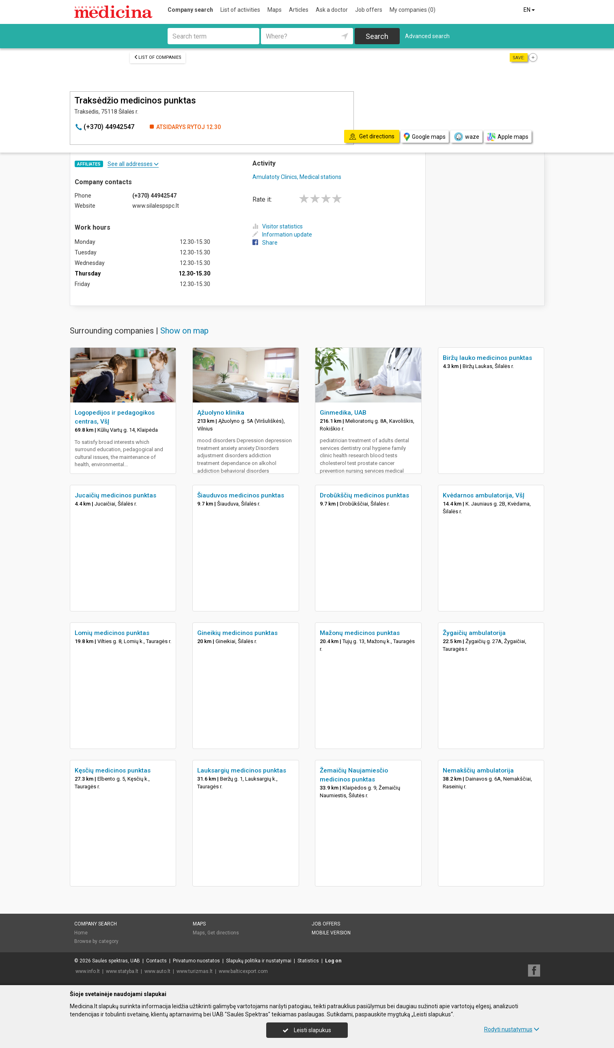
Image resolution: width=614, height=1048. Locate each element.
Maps (274, 9)
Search (377, 36)
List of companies (157, 57)
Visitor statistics (277, 226)
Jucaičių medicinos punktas (115, 495)
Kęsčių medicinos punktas (113, 770)
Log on (333, 961)
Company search (190, 9)
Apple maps (507, 137)
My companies (412, 9)
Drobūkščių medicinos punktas (364, 495)
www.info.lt (87, 971)
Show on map (184, 331)
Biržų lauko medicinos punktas (487, 358)
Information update (282, 234)
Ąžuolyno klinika (220, 412)
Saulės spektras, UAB (116, 961)
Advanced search (427, 36)
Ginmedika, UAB (343, 412)
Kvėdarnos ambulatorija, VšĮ (483, 495)
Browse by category (96, 941)
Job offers (368, 9)
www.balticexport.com (243, 971)
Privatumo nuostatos (196, 961)
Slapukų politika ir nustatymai (258, 961)
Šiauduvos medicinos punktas (240, 495)
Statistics (308, 961)
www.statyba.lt (122, 971)
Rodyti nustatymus (511, 1029)
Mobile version (331, 933)
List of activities (240, 9)
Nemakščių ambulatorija (478, 770)
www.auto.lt (157, 971)
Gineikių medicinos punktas (237, 633)
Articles (298, 9)
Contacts (156, 961)
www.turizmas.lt (195, 971)
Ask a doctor (332, 9)
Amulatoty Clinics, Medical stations (296, 177)
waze (466, 136)
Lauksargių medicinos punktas (241, 770)
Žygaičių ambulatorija (474, 633)
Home (81, 933)
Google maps (425, 137)
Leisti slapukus (307, 1030)
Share (265, 242)
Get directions (223, 933)
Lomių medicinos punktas (112, 633)
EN (530, 9)
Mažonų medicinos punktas (360, 633)
